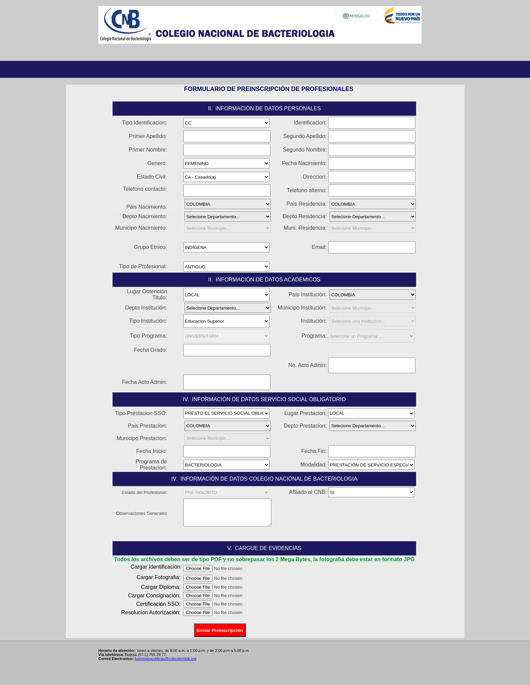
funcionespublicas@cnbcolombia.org (165, 659)
